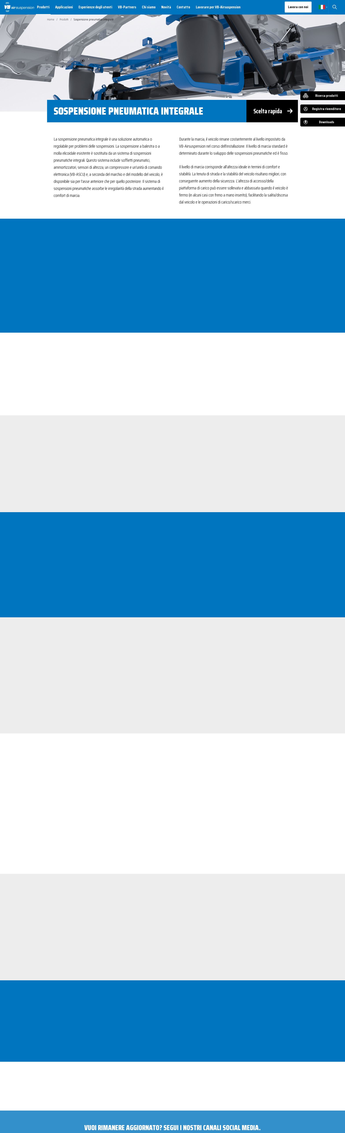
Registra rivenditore (326, 109)
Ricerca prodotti (326, 95)
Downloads (326, 122)
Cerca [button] (334, 7)
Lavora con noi (298, 7)
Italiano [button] (321, 7)
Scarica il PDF (74, 1055)
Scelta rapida (267, 111)
